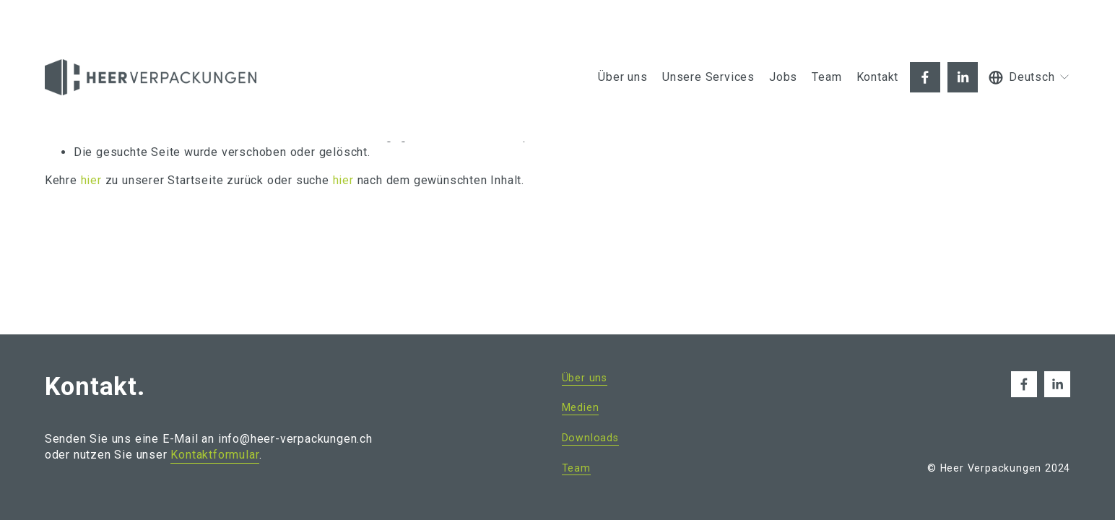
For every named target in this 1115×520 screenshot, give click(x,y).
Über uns (622, 77)
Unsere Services (708, 77)
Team (826, 77)
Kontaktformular (214, 455)
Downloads (590, 437)
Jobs (783, 77)
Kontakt (877, 77)
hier (91, 180)
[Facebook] (925, 77)
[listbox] (1029, 78)
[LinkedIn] (962, 77)
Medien (580, 407)
